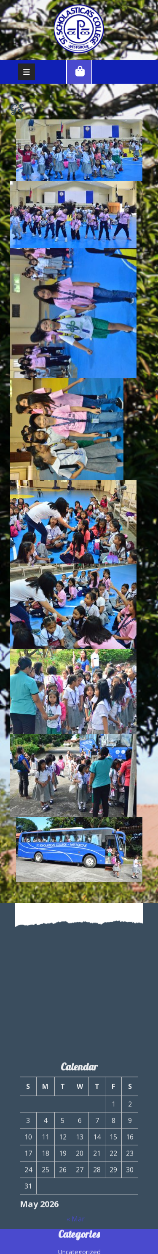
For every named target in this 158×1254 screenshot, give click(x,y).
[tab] (26, 72)
